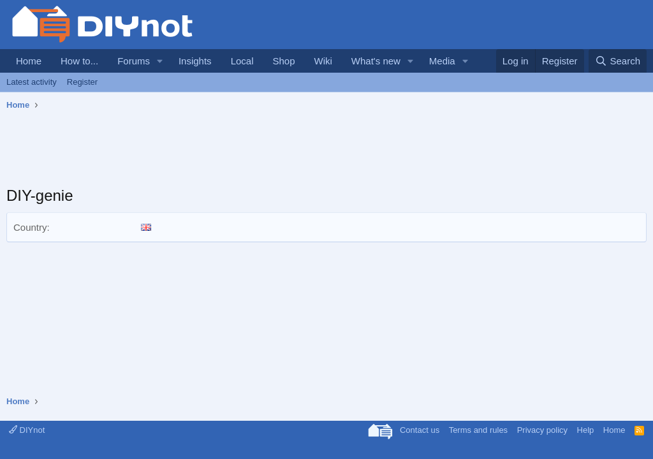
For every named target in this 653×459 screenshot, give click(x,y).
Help (585, 430)
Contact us (419, 430)
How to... (79, 60)
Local (242, 60)
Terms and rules (478, 430)
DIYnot (27, 430)
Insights (195, 60)
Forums (133, 60)
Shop (283, 60)
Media (442, 60)
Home (28, 60)
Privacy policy (542, 430)
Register (82, 82)
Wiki (323, 60)
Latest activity (31, 82)
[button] (160, 61)
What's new (375, 60)
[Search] (618, 61)
